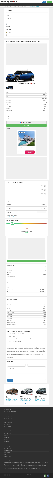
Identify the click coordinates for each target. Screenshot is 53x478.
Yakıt (5, 454)
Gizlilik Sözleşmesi (8, 450)
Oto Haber (6, 441)
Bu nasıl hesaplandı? (10, 216)
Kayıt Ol (43, 1)
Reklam (8, 44)
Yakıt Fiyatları (7, 428)
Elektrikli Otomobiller (8, 418)
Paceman (7, 14)
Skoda (21, 396)
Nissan (27, 21)
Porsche (27, 32)
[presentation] (15, 376)
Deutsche (29, 474)
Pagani (27, 27)
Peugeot (27, 29)
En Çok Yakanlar (7, 426)
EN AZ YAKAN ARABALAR (9, 445)
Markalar (6, 435)
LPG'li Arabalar (7, 424)
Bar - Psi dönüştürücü (8, 430)
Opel (27, 24)
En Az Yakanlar (7, 409)
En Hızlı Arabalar (7, 413)
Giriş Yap (49, 1)
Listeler (6, 439)
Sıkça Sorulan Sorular (8, 448)
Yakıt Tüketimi (7, 452)
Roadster (7, 15)
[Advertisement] (26, 54)
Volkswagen (38, 396)
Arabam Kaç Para (8, 422)
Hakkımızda (6, 437)
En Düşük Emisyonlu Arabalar (10, 411)
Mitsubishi (27, 18)
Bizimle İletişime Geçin (9, 460)
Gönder (10, 380)
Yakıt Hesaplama (7, 446)
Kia (6, 396)
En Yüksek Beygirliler (8, 416)
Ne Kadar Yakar (7, 456)
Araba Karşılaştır (7, 433)
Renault (27, 35)
